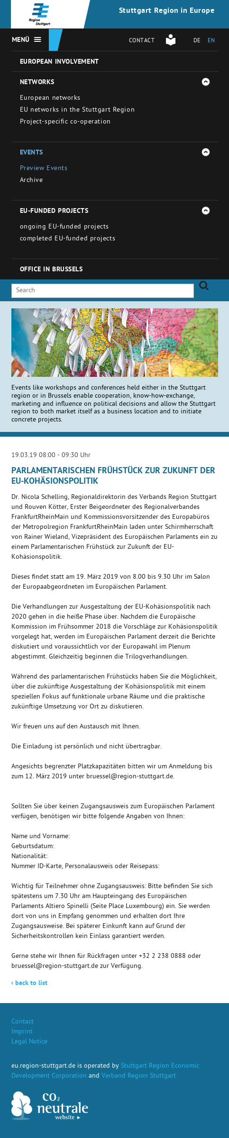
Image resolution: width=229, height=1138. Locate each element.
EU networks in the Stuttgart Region (77, 110)
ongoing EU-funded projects (65, 227)
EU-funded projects (54, 211)
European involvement (59, 62)
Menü (21, 40)
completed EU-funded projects (68, 239)
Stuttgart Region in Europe (167, 11)
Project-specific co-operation (65, 122)
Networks (37, 82)
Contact (142, 41)
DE (197, 41)
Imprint (22, 1032)
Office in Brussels (51, 270)
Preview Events (44, 169)
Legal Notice (29, 1042)
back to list (29, 983)
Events (31, 153)
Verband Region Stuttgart (138, 1076)
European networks (50, 99)
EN (211, 41)
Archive (31, 181)
